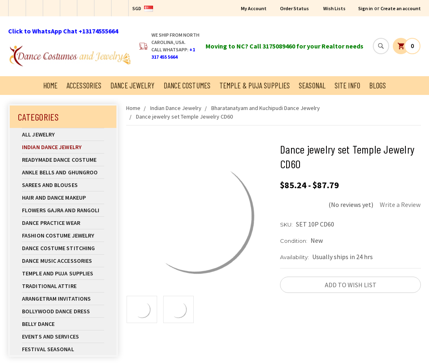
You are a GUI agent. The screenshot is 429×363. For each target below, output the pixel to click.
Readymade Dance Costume (63, 159)
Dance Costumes (187, 85)
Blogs (377, 85)
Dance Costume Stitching (58, 248)
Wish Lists (334, 8)
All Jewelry (63, 134)
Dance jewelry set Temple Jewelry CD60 (184, 116)
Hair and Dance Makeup (63, 197)
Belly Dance (63, 324)
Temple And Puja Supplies (63, 273)
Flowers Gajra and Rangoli (61, 210)
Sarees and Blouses (63, 185)
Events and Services (50, 336)
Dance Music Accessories (57, 260)
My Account (254, 8)
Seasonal (312, 85)
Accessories (83, 85)
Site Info (347, 85)
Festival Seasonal (48, 349)
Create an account (401, 8)
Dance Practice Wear (63, 223)
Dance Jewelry (132, 85)
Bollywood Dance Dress (56, 311)
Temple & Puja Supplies (254, 85)
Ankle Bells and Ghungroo (60, 172)
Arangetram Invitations (56, 298)
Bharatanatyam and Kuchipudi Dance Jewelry (265, 108)
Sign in (365, 8)
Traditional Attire (49, 286)
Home (50, 85)
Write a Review (400, 204)
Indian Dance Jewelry (63, 147)
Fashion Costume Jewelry (63, 235)
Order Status (294, 8)
